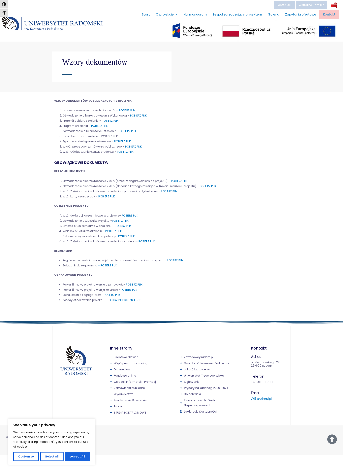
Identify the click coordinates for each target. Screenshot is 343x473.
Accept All (77, 456)
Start (142, 14)
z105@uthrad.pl (261, 399)
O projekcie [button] (163, 14)
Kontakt (327, 15)
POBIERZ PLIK (127, 110)
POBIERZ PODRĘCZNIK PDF (124, 300)
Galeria (269, 14)
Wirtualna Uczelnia (311, 5)
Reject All (52, 456)
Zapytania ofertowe (296, 14)
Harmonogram (191, 14)
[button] (163, 14)
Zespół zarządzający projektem (233, 14)
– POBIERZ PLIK (107, 265)
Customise (26, 456)
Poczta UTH (284, 5)
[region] (51, 442)
